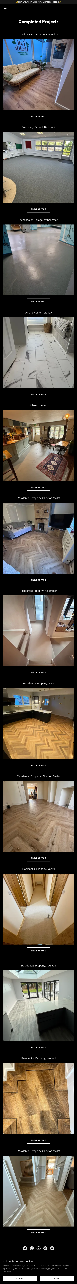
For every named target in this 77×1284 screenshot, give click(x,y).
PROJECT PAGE (38, 116)
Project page (38, 302)
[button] (11, 9)
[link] (25, 1249)
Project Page (38, 209)
